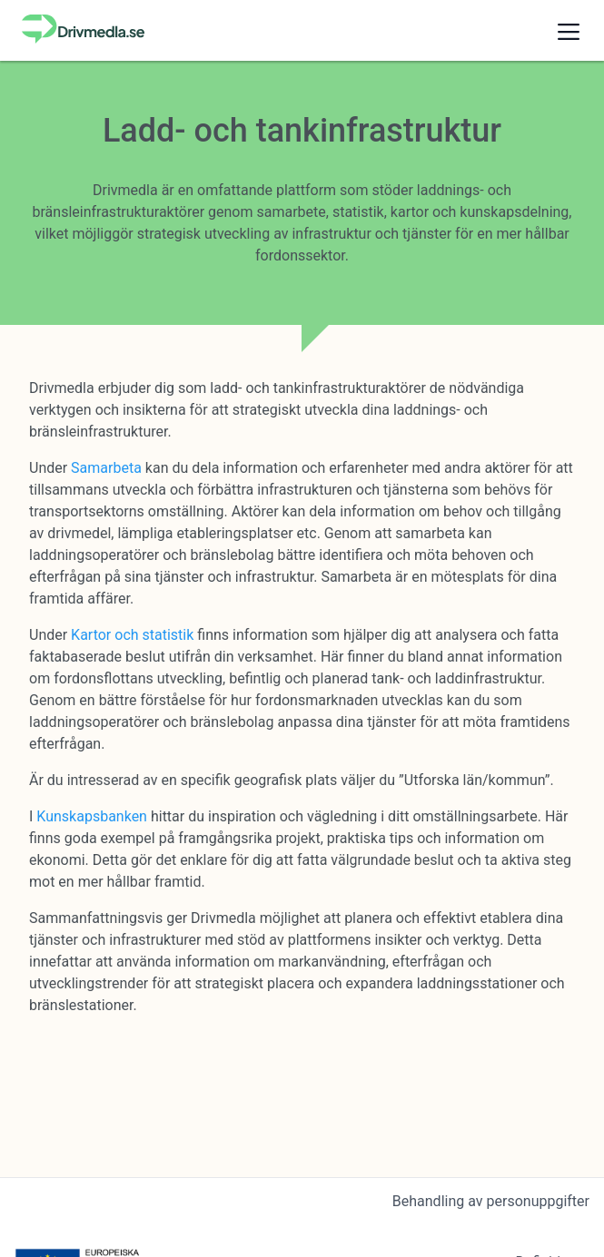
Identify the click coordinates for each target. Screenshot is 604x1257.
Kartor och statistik (132, 634)
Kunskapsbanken (91, 816)
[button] (568, 30)
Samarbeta (106, 467)
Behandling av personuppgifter (490, 1201)
